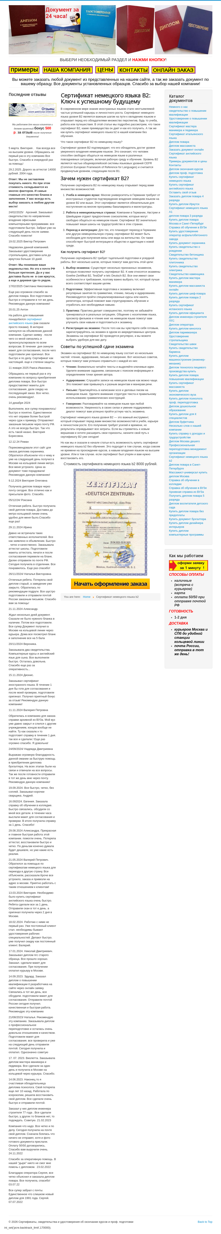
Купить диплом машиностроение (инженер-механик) (187, 359)
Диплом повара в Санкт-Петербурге (185, 466)
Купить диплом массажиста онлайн (187, 287)
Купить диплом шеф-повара (187, 293)
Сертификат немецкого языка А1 (188, 209)
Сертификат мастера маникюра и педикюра (183, 128)
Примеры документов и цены (188, 161)
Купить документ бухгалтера (187, 519)
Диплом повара (179, 141)
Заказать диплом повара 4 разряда (186, 198)
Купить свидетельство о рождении (184, 248)
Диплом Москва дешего (184, 441)
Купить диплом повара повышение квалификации (186, 377)
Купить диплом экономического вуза (182, 392)
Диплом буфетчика (181, 421)
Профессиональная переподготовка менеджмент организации (188, 449)
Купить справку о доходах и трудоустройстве (187, 435)
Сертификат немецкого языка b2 (188, 458)
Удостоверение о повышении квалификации (188, 120)
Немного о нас (178, 106)
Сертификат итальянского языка (186, 136)
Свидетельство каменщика (186, 274)
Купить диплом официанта (186, 313)
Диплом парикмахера (183, 332)
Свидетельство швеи (182, 344)
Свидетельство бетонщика (186, 254)
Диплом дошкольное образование (182, 408)
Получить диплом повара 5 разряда (186, 497)
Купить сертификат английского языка (181, 186)
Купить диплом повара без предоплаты (186, 513)
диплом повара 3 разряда (186, 215)
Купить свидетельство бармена (183, 349)
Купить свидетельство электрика (183, 268)
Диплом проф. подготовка (186, 173)
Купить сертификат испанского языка (181, 307)
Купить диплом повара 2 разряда (185, 299)
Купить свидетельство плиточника (183, 260)
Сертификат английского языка (185, 155)
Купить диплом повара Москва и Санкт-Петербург (186, 221)
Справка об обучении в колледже (184, 482)
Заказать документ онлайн (186, 149)
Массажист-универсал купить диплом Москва (188, 474)
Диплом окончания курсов (186, 169)
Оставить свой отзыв (182, 192)
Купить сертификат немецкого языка (181, 178)
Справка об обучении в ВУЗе (188, 227)
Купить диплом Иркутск (184, 204)
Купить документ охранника (187, 243)
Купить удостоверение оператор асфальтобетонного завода (188, 235)
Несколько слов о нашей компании (185, 427)
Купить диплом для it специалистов (182, 416)
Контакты (175, 165)
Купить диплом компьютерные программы (186, 532)
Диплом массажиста (182, 145)
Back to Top (205, 1221)
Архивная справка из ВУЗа (186, 491)
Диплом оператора (181, 324)
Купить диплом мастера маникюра (184, 279)
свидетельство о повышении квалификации (187, 112)
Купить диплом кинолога (185, 328)
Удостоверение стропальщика (179, 338)
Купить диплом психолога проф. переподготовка (185, 400)
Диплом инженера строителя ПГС (188, 318)
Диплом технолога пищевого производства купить (187, 369)
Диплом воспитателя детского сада (188, 505)
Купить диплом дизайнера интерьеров (186, 524)
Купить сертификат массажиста (181, 384)
